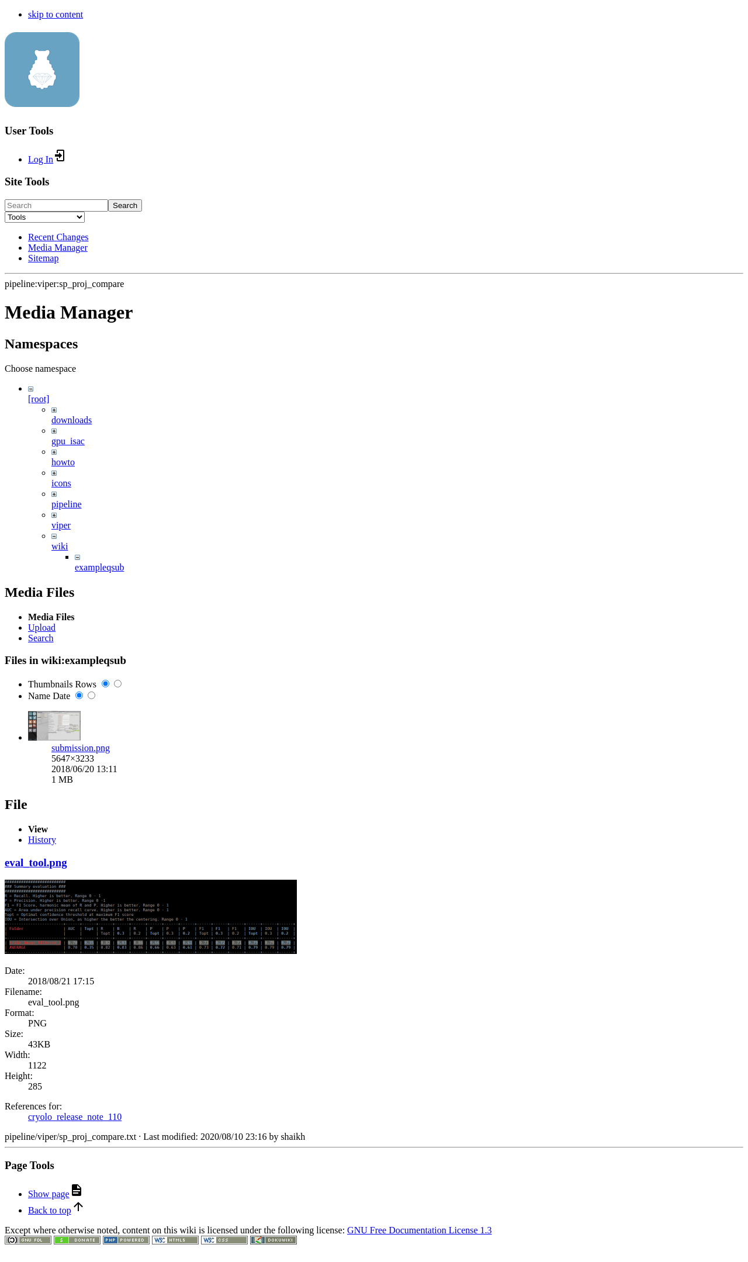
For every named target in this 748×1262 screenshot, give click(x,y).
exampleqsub (99, 567)
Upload (42, 695)
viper (61, 525)
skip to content (55, 14)
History (42, 1089)
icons (61, 483)
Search (125, 205)
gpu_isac (68, 441)
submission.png (80, 815)
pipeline (66, 504)
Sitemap (43, 258)
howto (63, 462)
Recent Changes (58, 237)
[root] (38, 399)
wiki (59, 546)
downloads (71, 420)
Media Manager (58, 248)
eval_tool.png (36, 1112)
